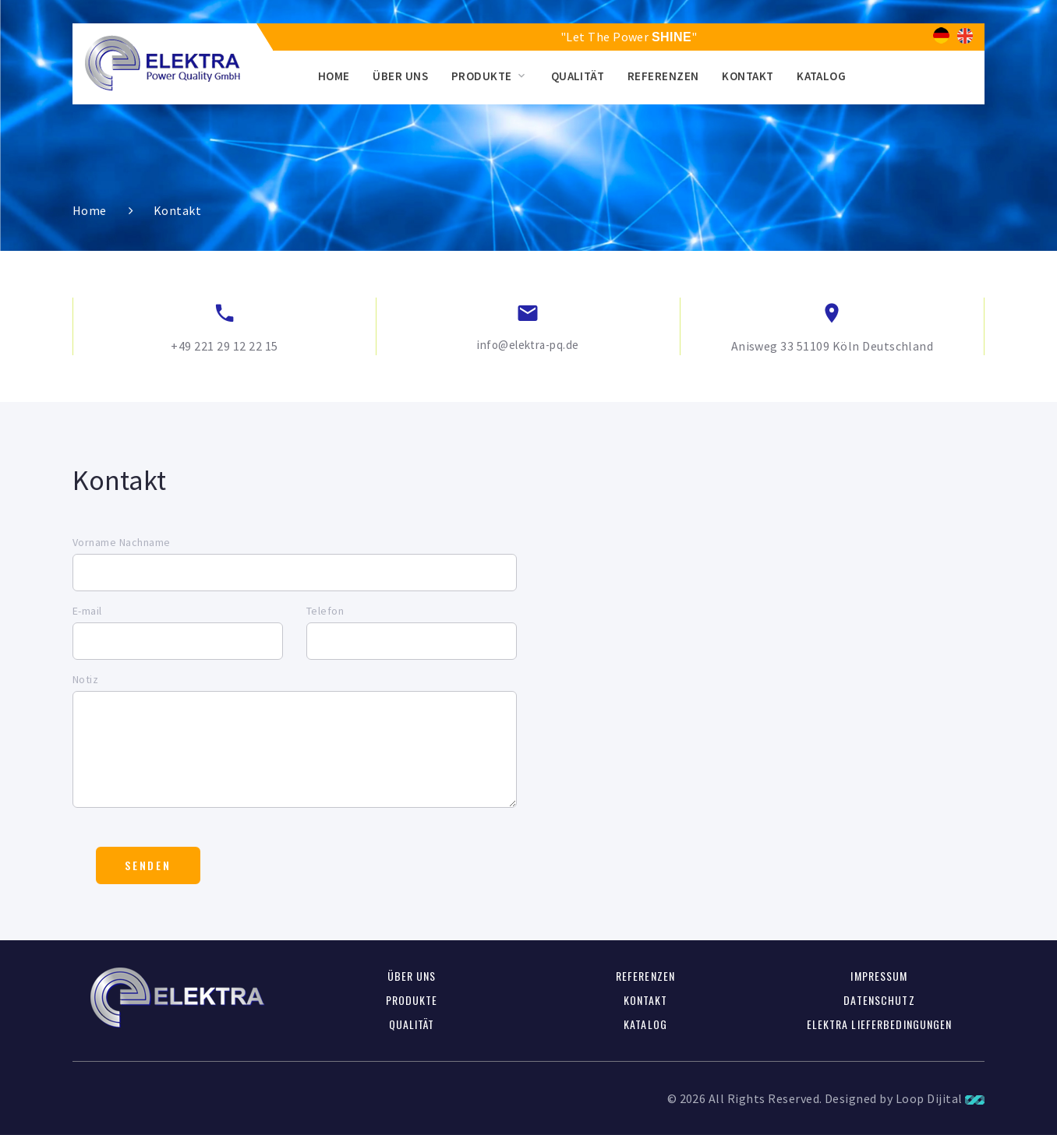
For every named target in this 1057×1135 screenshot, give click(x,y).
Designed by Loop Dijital (905, 1098)
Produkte (481, 76)
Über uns (400, 76)
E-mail (87, 611)
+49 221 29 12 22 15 (224, 346)
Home (334, 76)
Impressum (878, 976)
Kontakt (747, 76)
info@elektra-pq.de (528, 344)
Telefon (325, 611)
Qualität (578, 76)
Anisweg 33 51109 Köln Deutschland (832, 346)
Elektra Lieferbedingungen (880, 1024)
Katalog (821, 76)
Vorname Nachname (121, 542)
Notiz (85, 679)
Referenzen (663, 76)
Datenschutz (878, 1000)
